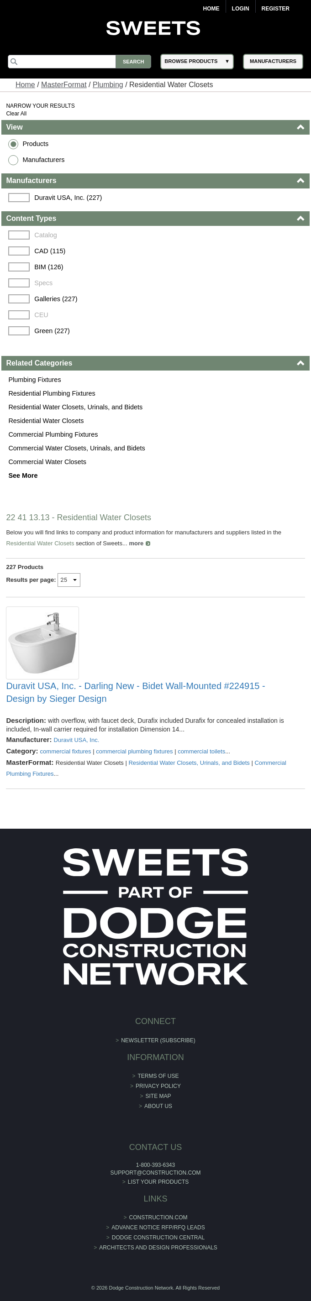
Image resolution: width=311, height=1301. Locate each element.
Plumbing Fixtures (34, 379)
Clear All (16, 113)
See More (22, 475)
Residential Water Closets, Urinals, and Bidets (75, 407)
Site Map (158, 1096)
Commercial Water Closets (47, 461)
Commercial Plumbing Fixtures (53, 434)
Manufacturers (43, 159)
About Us (158, 1106)
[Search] (79, 61)
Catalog (45, 235)
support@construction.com (156, 1173)
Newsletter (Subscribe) (158, 1040)
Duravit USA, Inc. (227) (68, 197)
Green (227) (52, 330)
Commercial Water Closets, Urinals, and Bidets (76, 448)
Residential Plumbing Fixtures (51, 393)
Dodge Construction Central (158, 1237)
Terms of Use (158, 1076)
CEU (41, 315)
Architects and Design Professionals (158, 1247)
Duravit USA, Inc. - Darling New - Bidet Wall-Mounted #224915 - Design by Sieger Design (135, 692)
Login (240, 8)
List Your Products (158, 1182)
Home (211, 8)
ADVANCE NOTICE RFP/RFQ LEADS (158, 1227)
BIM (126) (48, 267)
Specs (43, 283)
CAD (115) (49, 251)
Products (35, 143)
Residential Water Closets (46, 420)
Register (276, 8)
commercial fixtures (65, 751)
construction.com (158, 1217)
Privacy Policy (158, 1086)
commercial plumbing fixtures (134, 751)
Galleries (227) (55, 299)
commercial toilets (201, 751)
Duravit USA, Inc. (77, 740)
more (136, 543)
